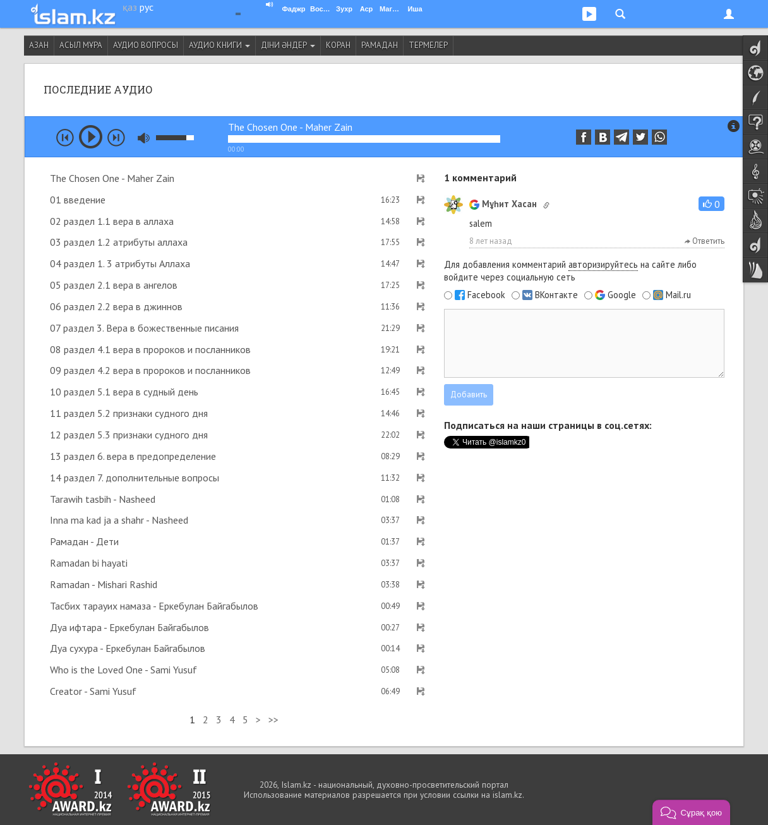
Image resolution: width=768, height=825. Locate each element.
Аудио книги (219, 45)
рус (146, 7)
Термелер (428, 45)
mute (144, 138)
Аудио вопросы (145, 45)
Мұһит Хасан (503, 204)
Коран (338, 45)
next (116, 138)
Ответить (704, 241)
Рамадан (379, 45)
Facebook (486, 295)
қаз (130, 7)
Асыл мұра (80, 45)
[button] (711, 203)
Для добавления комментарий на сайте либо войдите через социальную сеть (570, 271)
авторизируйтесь (603, 264)
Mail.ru (678, 295)
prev (65, 138)
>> (273, 719)
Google (622, 295)
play (90, 136)
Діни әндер (288, 45)
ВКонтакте (556, 295)
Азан (39, 45)
